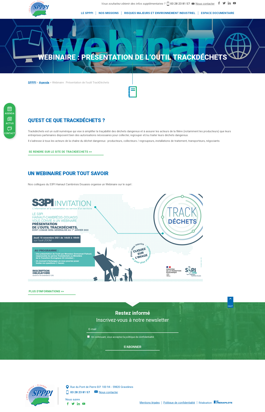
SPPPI (32, 82)
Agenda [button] (9, 113)
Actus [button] (10, 123)
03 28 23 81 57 (180, 3)
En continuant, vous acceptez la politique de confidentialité (122, 337)
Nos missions (109, 13)
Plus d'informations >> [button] (46, 291)
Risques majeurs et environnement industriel (159, 13)
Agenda (44, 82)
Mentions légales (150, 402)
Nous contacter (205, 3)
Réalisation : (215, 402)
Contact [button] (9, 133)
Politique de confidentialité (179, 402)
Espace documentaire (217, 13)
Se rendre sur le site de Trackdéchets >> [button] (60, 151)
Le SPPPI (87, 13)
